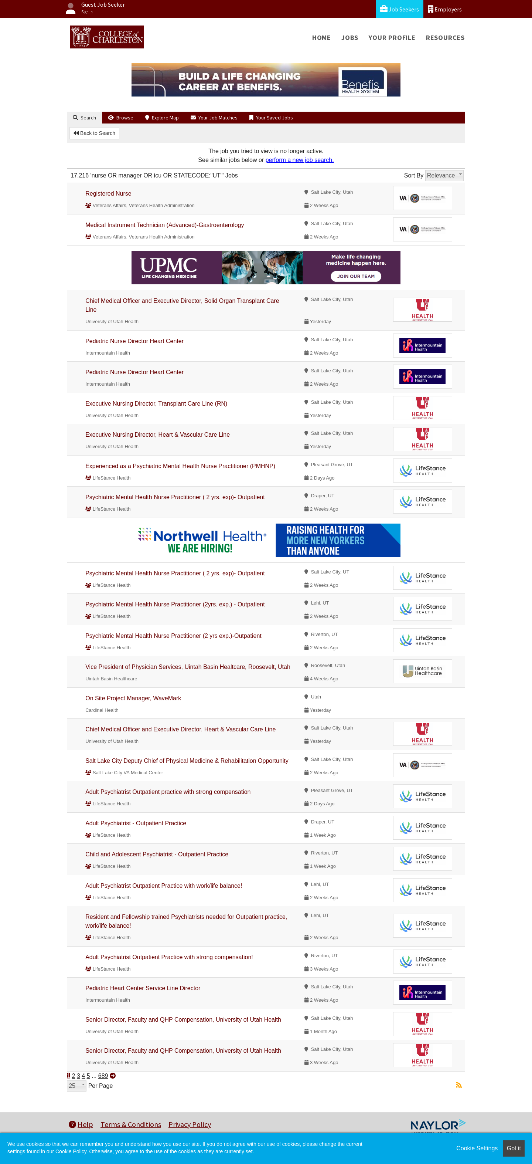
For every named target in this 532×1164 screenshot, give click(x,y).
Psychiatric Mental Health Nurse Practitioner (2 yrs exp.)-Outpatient (173, 636)
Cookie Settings (477, 1148)
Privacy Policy (189, 1124)
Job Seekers (399, 9)
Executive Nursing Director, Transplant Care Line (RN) (156, 403)
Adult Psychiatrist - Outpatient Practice (135, 823)
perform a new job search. (300, 160)
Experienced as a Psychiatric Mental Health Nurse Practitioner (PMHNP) (180, 466)
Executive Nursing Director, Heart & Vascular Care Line (157, 435)
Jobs (349, 37)
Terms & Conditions (130, 1124)
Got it (514, 1148)
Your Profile (392, 37)
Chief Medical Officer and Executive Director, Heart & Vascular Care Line (180, 729)
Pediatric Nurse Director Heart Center (134, 341)
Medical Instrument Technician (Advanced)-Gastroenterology (164, 225)
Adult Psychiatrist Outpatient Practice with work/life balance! (163, 886)
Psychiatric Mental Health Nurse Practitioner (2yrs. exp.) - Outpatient (175, 604)
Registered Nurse (108, 193)
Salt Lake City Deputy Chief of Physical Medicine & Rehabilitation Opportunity (187, 761)
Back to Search (94, 133)
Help (81, 1124)
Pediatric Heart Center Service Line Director (142, 988)
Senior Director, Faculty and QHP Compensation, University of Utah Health (183, 1019)
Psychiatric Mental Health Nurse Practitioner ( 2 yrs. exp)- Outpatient (175, 497)
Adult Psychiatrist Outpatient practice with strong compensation (167, 792)
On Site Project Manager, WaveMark (133, 698)
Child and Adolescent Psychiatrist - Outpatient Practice (156, 854)
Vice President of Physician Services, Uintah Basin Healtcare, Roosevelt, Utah (187, 667)
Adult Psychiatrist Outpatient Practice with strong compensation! (169, 957)
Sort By (413, 175)
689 (103, 1076)
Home (321, 37)
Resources (445, 37)
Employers (445, 9)
